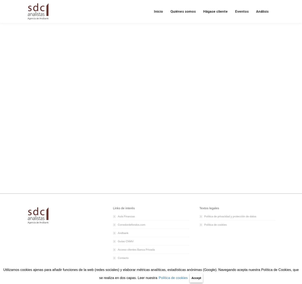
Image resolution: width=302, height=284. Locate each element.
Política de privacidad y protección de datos (230, 216)
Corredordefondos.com (131, 224)
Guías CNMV (126, 241)
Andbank (123, 233)
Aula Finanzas (126, 216)
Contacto (123, 258)
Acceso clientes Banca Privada (136, 249)
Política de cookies (173, 278)
